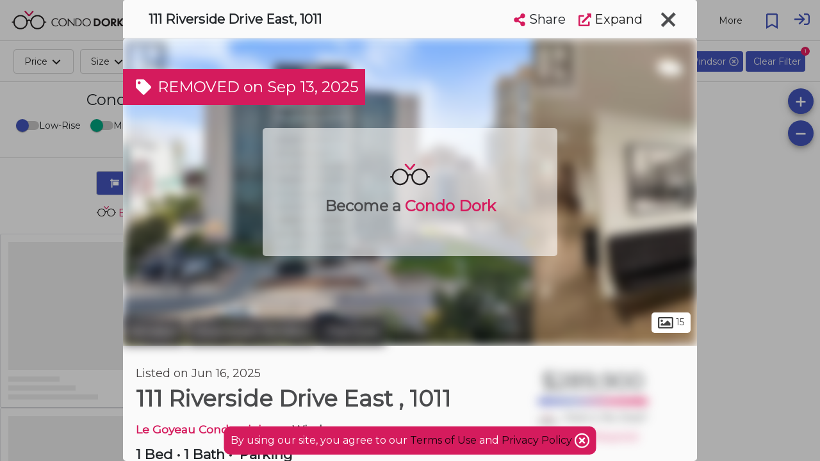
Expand (610, 19)
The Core (352, 332)
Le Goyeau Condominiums (211, 429)
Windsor (153, 332)
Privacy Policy (538, 440)
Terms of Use (443, 440)
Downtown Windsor (252, 332)
